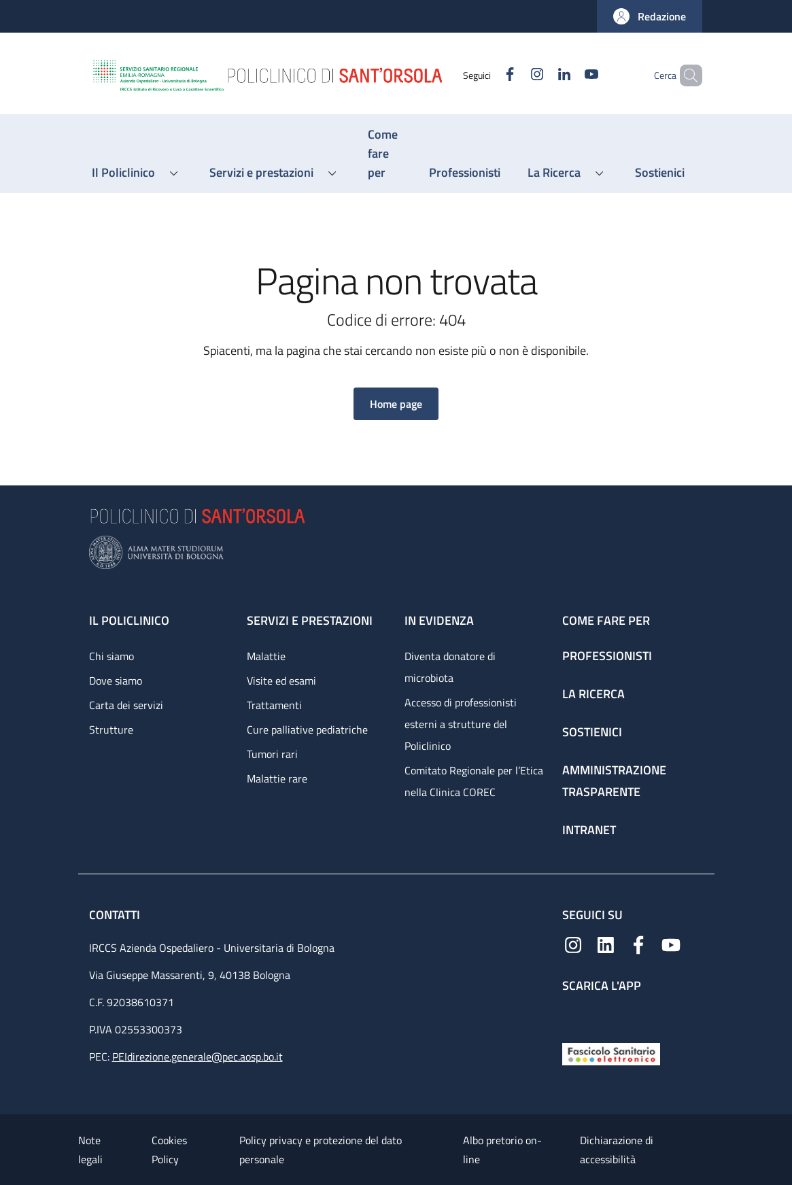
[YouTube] (568, 75)
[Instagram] (514, 75)
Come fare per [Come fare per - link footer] (606, 620)
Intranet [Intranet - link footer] (589, 830)
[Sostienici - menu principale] (659, 172)
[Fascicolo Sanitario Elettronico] (611, 1053)
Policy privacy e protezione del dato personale (320, 1149)
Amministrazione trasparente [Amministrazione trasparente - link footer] (614, 781)
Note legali (90, 1149)
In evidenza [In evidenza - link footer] (439, 620)
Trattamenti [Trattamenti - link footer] (274, 705)
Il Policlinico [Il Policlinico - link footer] (129, 620)
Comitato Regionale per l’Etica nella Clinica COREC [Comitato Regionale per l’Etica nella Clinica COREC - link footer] (473, 781)
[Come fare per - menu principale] (384, 153)
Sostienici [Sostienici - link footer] (592, 732)
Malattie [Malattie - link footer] (266, 656)
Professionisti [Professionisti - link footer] (607, 656)
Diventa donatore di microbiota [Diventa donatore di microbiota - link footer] (450, 667)
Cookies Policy (169, 1149)
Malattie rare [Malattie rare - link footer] (277, 778)
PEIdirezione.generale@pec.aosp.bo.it (197, 1056)
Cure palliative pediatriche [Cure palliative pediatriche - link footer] (307, 729)
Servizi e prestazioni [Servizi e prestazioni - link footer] (310, 620)
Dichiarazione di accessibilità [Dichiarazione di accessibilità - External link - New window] (616, 1149)
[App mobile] (573, 1015)
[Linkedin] (541, 75)
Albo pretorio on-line (502, 1149)
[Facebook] (486, 75)
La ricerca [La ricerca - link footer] (593, 694)
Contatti (116, 915)
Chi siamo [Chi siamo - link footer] (111, 656)
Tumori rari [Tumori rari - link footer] (272, 754)
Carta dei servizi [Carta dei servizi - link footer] (126, 705)
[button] (649, 16)
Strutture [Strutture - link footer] (111, 729)
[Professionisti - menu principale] (464, 172)
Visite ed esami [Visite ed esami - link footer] (281, 680)
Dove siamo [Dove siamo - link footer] (115, 680)
